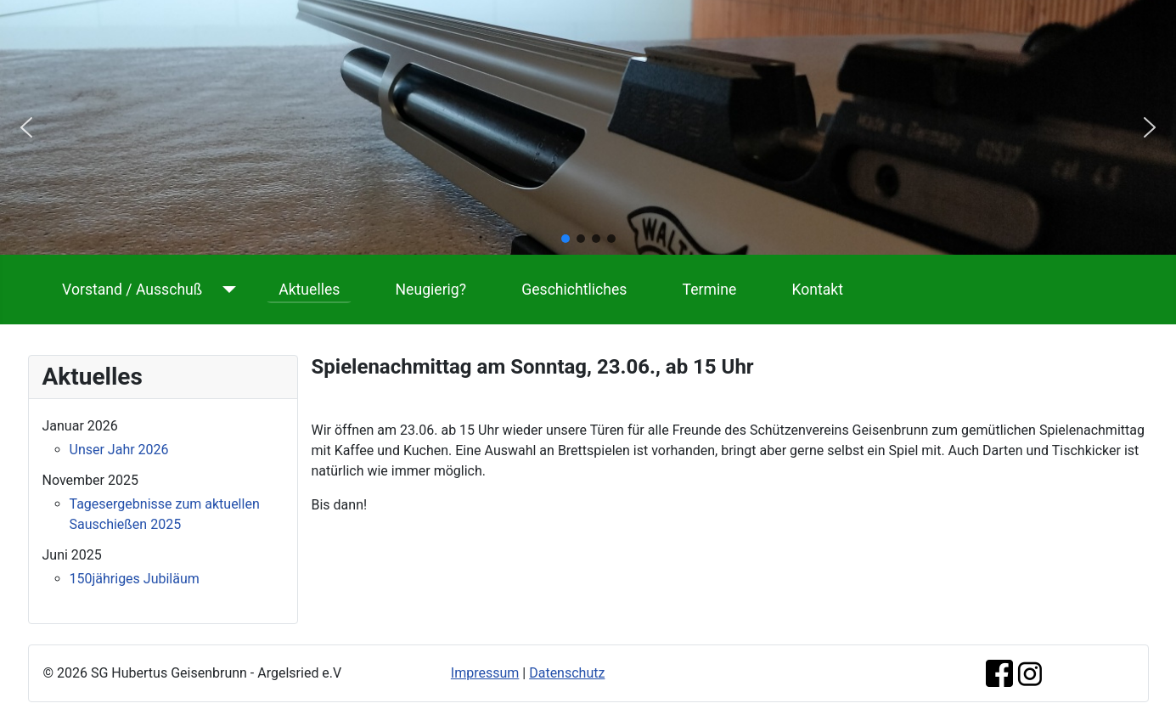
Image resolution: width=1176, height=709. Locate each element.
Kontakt (817, 289)
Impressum (485, 673)
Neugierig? (431, 289)
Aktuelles (309, 289)
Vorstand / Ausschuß (132, 289)
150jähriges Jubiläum (135, 579)
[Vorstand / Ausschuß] (225, 289)
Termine (710, 289)
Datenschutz (567, 673)
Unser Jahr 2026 (119, 450)
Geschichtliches (574, 289)
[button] (26, 127)
